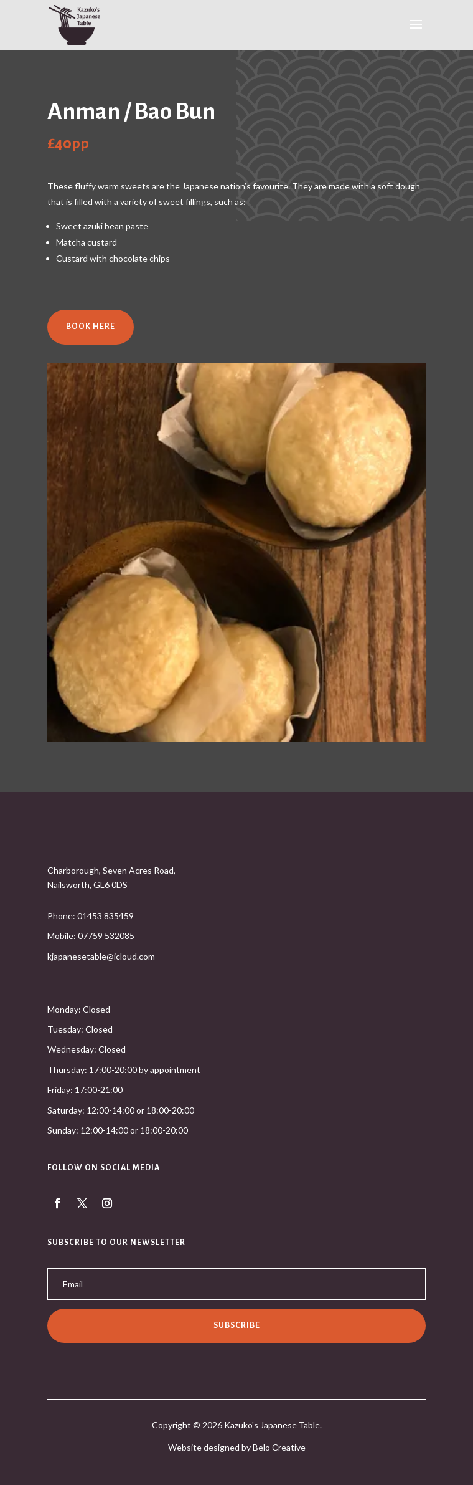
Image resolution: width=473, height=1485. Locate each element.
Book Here (90, 326)
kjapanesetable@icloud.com (101, 956)
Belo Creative (279, 1447)
